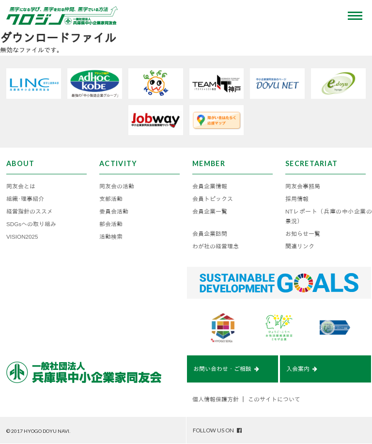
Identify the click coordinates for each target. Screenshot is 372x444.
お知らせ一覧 (302, 233)
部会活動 (111, 224)
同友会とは (20, 186)
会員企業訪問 (209, 233)
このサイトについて (274, 399)
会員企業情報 (209, 186)
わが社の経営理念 (215, 246)
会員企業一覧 (209, 211)
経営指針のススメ (29, 211)
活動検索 (111, 236)
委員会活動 (113, 211)
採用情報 (297, 199)
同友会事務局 (302, 186)
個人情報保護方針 (215, 399)
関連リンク (299, 246)
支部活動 (111, 199)
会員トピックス (212, 199)
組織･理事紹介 (25, 199)
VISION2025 (22, 236)
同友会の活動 (116, 186)
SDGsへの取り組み (31, 224)
